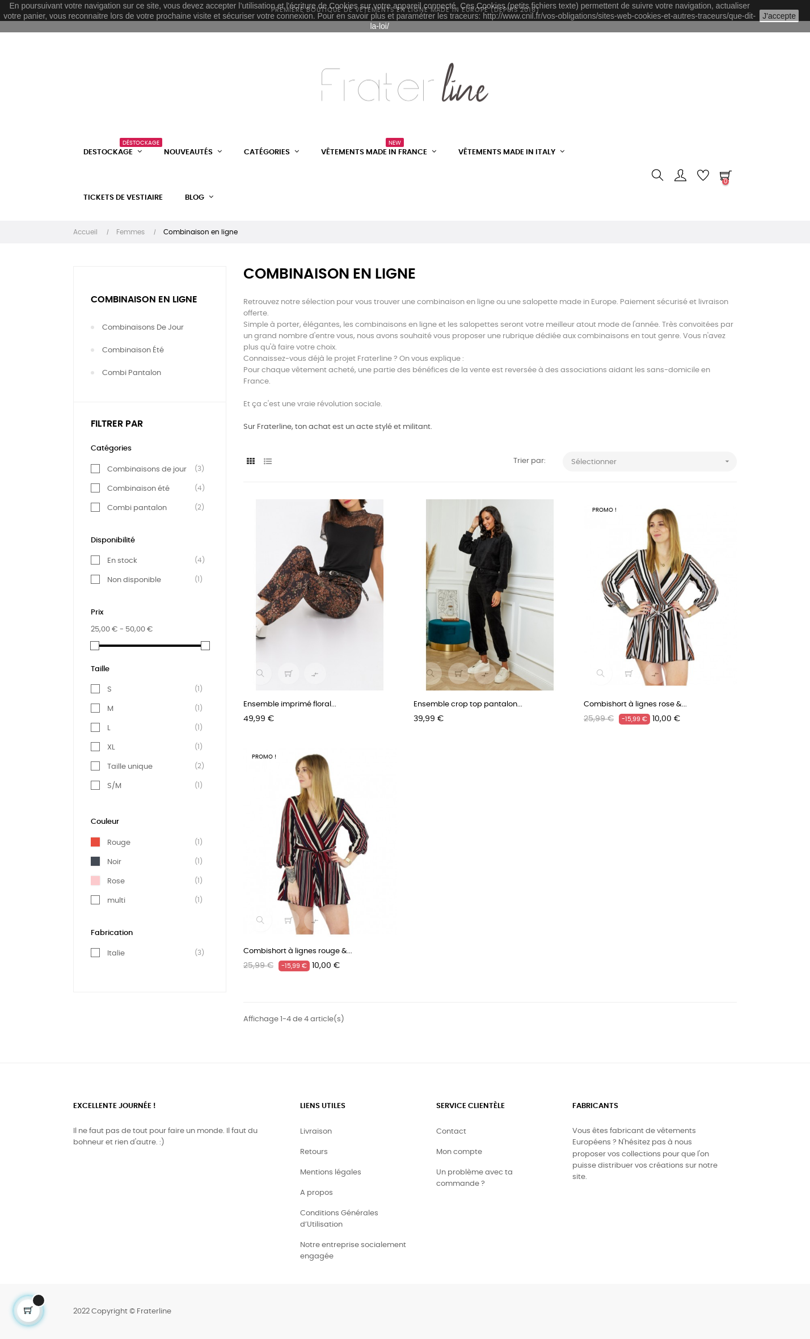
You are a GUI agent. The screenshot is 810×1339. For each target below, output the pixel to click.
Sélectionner (654, 461)
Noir (114, 862)
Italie (116, 953)
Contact (451, 1131)
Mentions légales (330, 1172)
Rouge (118, 842)
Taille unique (130, 766)
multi (116, 900)
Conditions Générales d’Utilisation (339, 1219)
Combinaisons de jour (143, 327)
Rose (116, 881)
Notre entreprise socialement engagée (353, 1250)
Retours (314, 1152)
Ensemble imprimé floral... (289, 704)
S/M (114, 786)
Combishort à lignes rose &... (635, 704)
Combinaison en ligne (144, 299)
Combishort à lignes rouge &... (297, 951)
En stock (122, 560)
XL (111, 747)
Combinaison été (133, 350)
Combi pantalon (131, 373)
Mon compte (459, 1152)
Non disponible (134, 580)
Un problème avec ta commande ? (474, 1178)
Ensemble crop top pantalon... (468, 704)
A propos (316, 1193)
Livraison (316, 1131)
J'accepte (779, 15)
